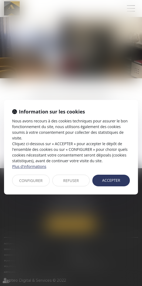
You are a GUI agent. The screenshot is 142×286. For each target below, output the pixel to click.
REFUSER (71, 180)
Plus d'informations (29, 166)
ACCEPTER (111, 180)
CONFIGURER (31, 180)
